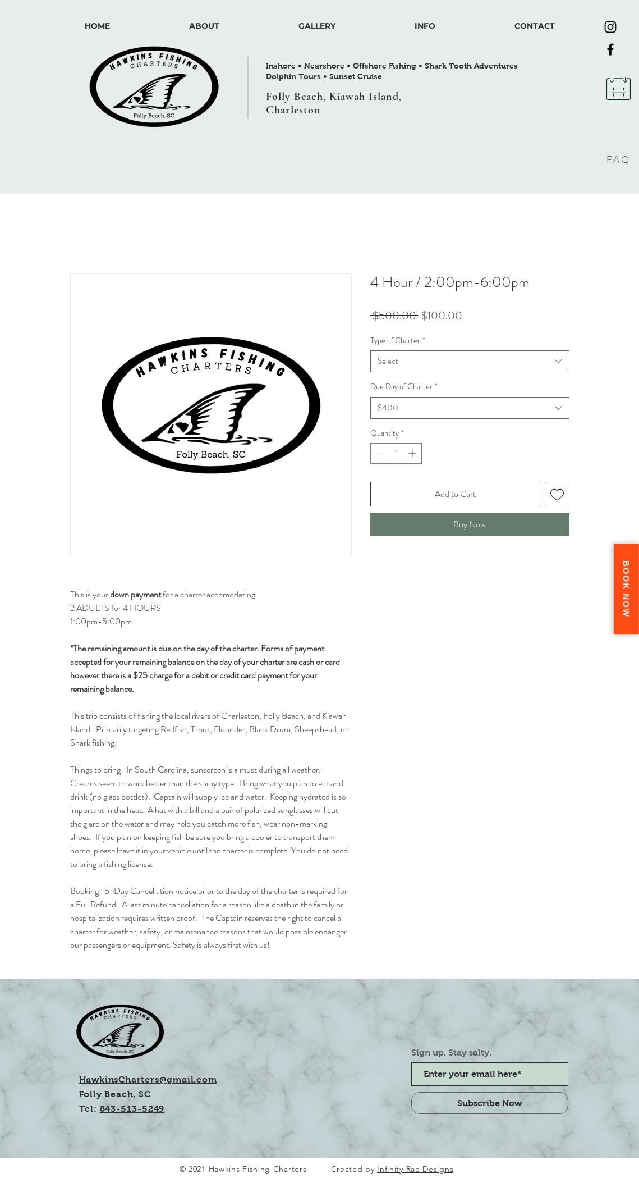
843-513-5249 (132, 1108)
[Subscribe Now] (489, 1103)
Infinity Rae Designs (415, 1169)
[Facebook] (610, 49)
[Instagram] (610, 27)
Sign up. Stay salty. (451, 1052)
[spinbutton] (396, 453)
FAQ (618, 159)
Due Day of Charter (404, 386)
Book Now (626, 589)
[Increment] (413, 453)
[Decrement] (379, 453)
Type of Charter (397, 340)
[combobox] (469, 361)
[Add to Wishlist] (557, 494)
